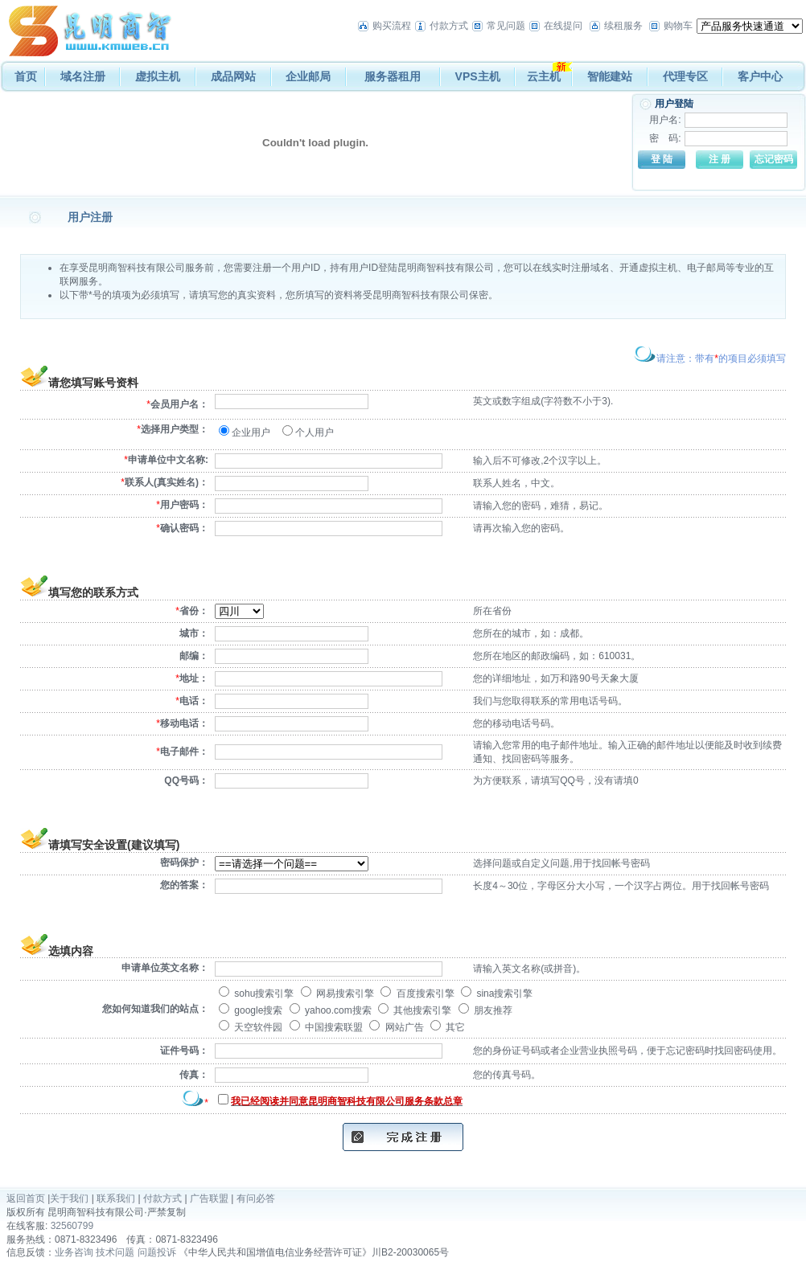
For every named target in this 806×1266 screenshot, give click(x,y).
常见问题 (506, 25)
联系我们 (116, 1198)
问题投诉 (157, 1252)
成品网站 (233, 76)
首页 (25, 76)
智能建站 (609, 76)
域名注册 (82, 76)
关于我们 (69, 1198)
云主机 (544, 76)
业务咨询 (74, 1252)
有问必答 (255, 1198)
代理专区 (685, 76)
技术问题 (115, 1252)
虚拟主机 (157, 76)
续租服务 (623, 25)
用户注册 (90, 217)
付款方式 (449, 25)
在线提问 (563, 25)
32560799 (72, 1225)
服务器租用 (392, 76)
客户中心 (760, 76)
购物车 (678, 25)
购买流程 (391, 25)
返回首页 (25, 1198)
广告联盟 (209, 1198)
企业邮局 (308, 76)
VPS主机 (477, 76)
